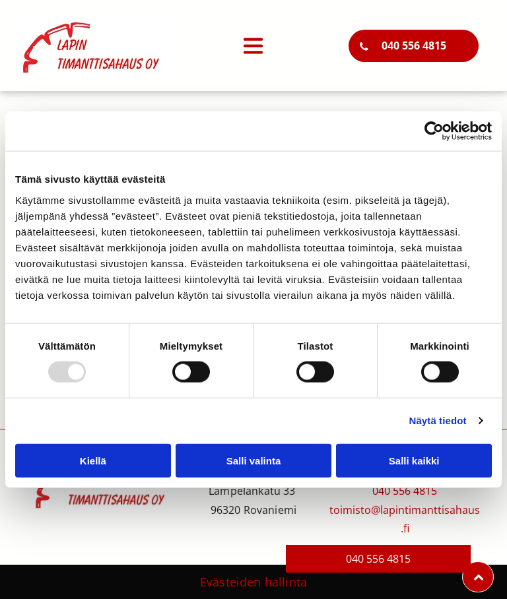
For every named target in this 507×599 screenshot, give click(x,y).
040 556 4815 (404, 491)
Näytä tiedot (438, 420)
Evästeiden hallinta (253, 582)
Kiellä (93, 460)
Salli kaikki (414, 460)
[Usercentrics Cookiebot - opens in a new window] (434, 131)
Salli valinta (253, 460)
